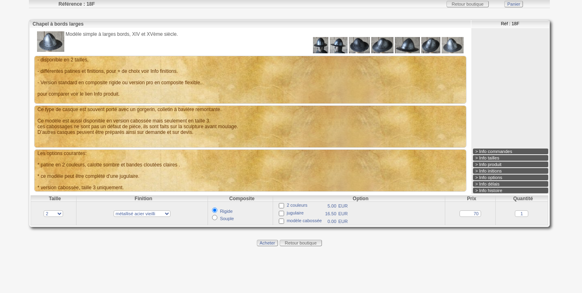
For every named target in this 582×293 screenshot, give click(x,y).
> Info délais (487, 183)
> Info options (488, 177)
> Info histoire (488, 190)
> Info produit (488, 164)
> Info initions (488, 170)
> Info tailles (487, 157)
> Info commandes (493, 151)
